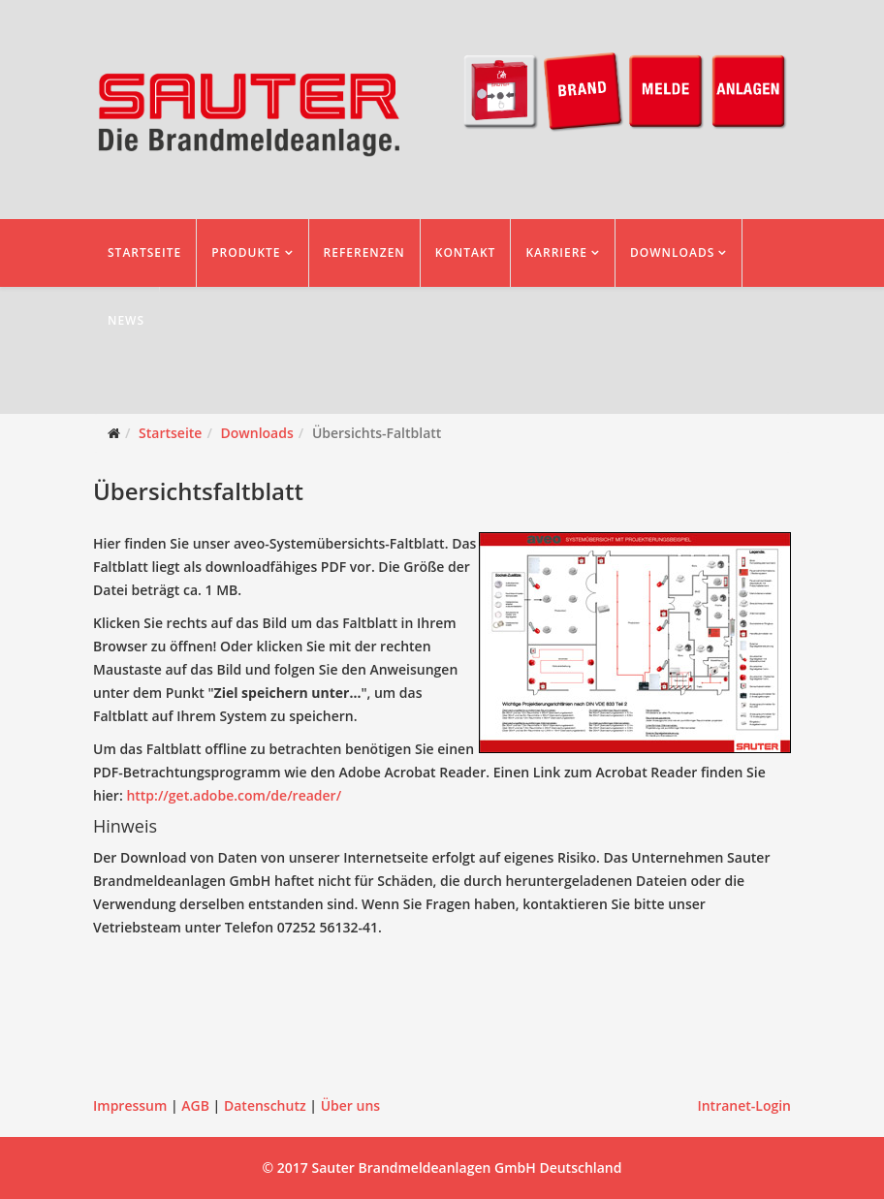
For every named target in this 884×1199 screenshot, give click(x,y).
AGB (195, 1105)
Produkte (245, 252)
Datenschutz (265, 1105)
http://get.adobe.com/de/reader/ (233, 795)
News (126, 320)
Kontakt (465, 252)
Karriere (556, 252)
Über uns (350, 1105)
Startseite (144, 252)
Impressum (130, 1105)
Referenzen (364, 252)
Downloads (672, 252)
